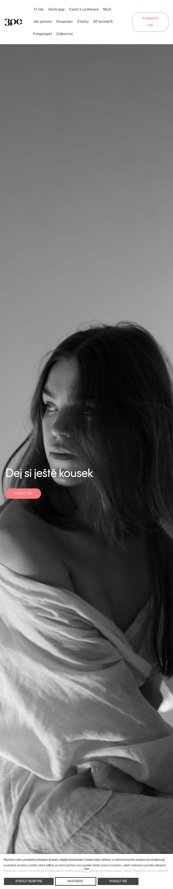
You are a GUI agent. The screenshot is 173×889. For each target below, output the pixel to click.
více (86, 869)
